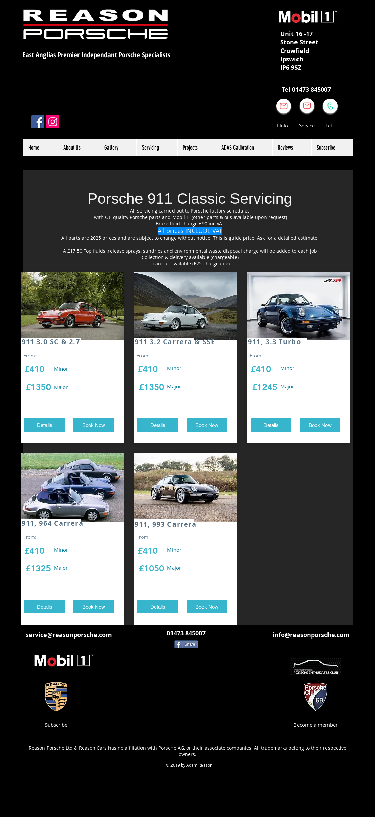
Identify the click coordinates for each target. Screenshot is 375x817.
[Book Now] (93, 425)
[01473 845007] (186, 633)
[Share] (186, 644)
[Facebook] (37, 121)
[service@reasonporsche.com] (69, 635)
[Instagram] (52, 121)
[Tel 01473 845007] (306, 90)
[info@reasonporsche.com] (311, 635)
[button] (196, 147)
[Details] (44, 425)
